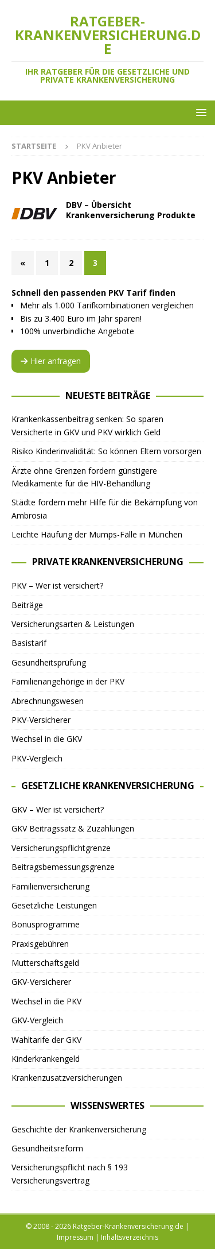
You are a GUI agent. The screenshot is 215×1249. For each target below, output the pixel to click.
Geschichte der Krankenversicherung (78, 1129)
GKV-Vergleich (37, 1020)
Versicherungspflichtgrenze (61, 847)
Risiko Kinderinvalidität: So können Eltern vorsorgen (106, 451)
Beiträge (27, 605)
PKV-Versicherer (41, 719)
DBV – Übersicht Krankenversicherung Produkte (131, 210)
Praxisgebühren (40, 943)
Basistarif (28, 642)
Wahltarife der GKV (46, 1039)
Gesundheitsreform (47, 1148)
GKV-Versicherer (41, 981)
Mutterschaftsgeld (45, 962)
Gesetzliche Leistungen (54, 905)
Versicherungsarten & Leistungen (72, 623)
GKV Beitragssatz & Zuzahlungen (72, 828)
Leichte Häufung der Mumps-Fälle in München (96, 534)
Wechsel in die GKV (46, 738)
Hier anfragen (51, 360)
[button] (199, 112)
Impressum (75, 1237)
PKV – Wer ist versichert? (57, 585)
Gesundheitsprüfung (48, 662)
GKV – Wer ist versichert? (57, 809)
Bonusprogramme (45, 924)
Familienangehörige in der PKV (67, 681)
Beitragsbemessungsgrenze (63, 866)
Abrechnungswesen (47, 700)
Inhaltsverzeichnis (129, 1237)
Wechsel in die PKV (46, 1001)
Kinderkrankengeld (45, 1058)
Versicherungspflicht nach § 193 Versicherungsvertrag (69, 1173)
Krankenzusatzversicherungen (66, 1077)
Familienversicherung (50, 886)
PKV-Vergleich (36, 758)
